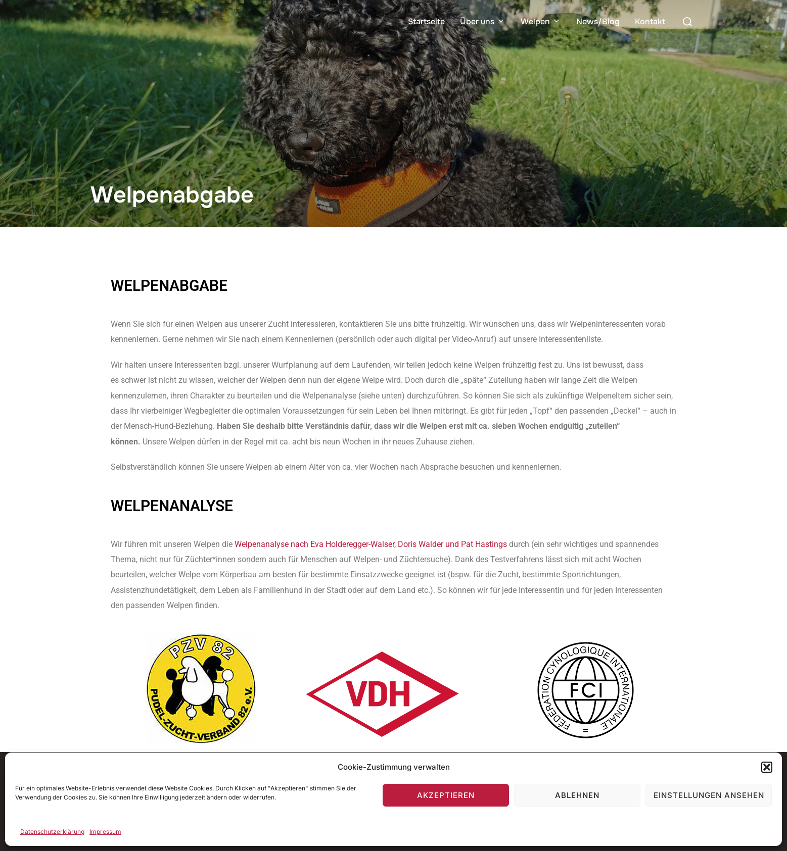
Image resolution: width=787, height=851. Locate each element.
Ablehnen (577, 795)
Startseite (426, 21)
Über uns (482, 21)
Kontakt (650, 21)
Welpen (541, 21)
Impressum (105, 831)
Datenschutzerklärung (52, 831)
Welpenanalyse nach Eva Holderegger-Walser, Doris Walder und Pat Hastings (371, 544)
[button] (767, 767)
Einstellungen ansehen (709, 795)
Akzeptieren (446, 795)
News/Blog (598, 21)
